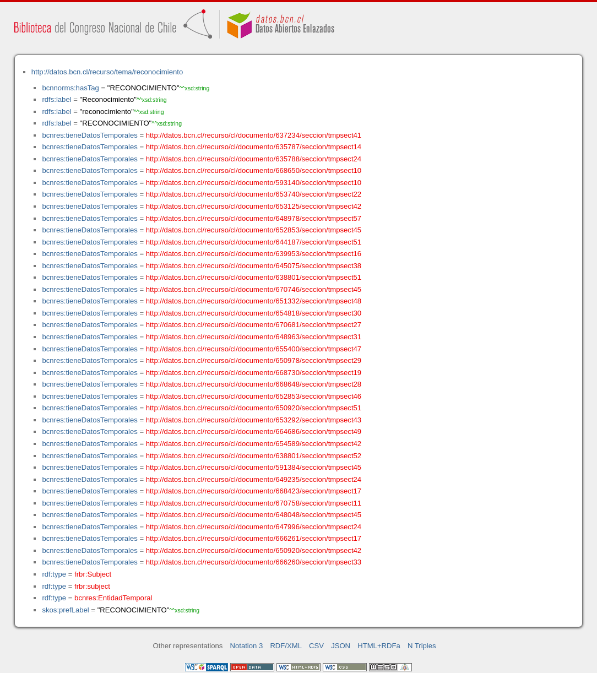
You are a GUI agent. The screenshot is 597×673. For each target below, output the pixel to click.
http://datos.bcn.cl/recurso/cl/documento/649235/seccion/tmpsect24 (253, 479)
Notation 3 (246, 646)
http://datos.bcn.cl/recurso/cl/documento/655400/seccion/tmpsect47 (253, 349)
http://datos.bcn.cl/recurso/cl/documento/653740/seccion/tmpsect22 (253, 194)
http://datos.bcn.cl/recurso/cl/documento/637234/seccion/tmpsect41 (253, 135)
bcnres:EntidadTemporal (113, 598)
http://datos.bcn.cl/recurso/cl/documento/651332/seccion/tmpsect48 (253, 301)
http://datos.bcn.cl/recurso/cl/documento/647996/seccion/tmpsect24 (253, 527)
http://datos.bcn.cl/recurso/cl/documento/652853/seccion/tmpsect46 (253, 396)
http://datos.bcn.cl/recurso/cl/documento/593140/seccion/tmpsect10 (253, 182)
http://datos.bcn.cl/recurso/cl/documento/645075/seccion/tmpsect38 (253, 266)
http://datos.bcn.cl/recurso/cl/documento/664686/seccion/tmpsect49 (253, 431)
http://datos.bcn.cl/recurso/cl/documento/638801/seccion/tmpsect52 (253, 456)
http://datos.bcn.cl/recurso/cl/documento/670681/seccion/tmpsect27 (253, 325)
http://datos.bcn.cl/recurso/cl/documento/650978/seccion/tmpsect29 (253, 360)
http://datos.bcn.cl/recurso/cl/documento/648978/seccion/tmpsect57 (253, 218)
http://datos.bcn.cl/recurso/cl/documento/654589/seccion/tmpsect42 (253, 443)
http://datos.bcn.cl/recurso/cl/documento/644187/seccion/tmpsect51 (253, 242)
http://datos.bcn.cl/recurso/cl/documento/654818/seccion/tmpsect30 (253, 313)
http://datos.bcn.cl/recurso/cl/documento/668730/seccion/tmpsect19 (253, 372)
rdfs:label (56, 99)
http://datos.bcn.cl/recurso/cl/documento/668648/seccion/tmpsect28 (253, 384)
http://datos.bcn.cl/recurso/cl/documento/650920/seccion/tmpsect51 (253, 408)
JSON (340, 646)
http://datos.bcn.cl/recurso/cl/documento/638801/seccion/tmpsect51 (253, 277)
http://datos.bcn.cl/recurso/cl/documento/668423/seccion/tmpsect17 (253, 491)
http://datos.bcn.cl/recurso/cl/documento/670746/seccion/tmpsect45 (253, 289)
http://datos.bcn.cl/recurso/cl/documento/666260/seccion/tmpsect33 (253, 562)
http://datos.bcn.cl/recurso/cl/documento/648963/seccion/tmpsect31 (253, 337)
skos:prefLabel (65, 610)
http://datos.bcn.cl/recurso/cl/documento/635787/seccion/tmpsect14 (253, 147)
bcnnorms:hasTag (70, 88)
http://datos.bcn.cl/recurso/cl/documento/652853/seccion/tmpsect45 (253, 230)
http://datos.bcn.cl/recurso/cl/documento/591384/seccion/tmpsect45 (253, 467)
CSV (316, 646)
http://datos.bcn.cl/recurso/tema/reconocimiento (107, 72)
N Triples (422, 646)
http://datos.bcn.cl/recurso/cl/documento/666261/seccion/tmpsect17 (253, 538)
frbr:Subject (92, 574)
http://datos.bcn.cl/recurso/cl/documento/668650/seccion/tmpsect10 (253, 170)
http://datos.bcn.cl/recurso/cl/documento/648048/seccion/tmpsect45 (253, 515)
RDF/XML (286, 646)
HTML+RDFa (378, 646)
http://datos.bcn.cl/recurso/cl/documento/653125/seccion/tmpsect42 (253, 206)
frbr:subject (92, 586)
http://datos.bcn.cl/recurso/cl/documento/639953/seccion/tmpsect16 (253, 253)
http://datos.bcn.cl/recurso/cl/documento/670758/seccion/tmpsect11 (253, 503)
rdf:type (54, 574)
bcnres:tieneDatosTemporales (89, 135)
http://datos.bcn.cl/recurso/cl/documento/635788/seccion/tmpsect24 (253, 159)
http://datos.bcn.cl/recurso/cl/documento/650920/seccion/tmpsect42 (253, 550)
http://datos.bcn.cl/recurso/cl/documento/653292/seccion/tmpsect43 (253, 420)
